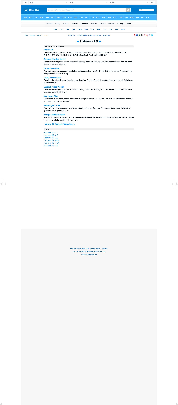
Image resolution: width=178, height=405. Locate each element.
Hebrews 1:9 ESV (51, 138)
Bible (26, 35)
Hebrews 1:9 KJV (51, 145)
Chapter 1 (39, 35)
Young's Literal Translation (54, 115)
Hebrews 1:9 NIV (51, 133)
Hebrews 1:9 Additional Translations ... (59, 124)
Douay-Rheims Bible (52, 78)
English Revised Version (54, 87)
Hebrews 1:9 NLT (51, 135)
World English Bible (52, 105)
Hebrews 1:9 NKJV (51, 143)
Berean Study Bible (51, 68)
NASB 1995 (48, 50)
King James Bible (51, 96)
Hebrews (32, 35)
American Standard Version (55, 59)
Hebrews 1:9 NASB (51, 140)
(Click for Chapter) (57, 46)
